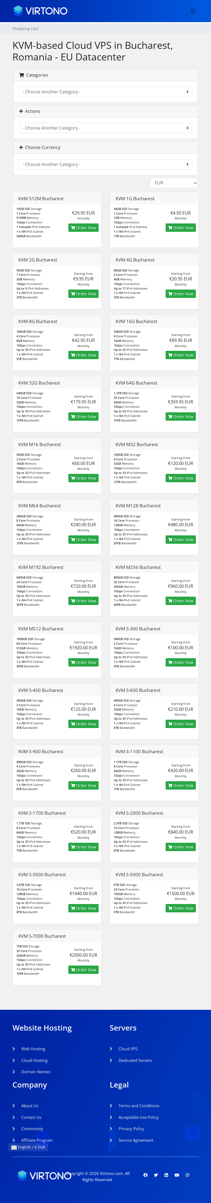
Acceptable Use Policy (134, 1117)
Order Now (83, 227)
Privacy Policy (127, 1128)
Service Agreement (131, 1140)
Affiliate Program (32, 1140)
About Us (25, 1105)
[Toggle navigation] (193, 11)
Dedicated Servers (131, 1060)
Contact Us (26, 1117)
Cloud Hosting (30, 1060)
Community (27, 1128)
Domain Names (31, 1071)
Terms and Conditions (134, 1105)
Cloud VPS (124, 1048)
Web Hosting (28, 1048)
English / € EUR (28, 1147)
